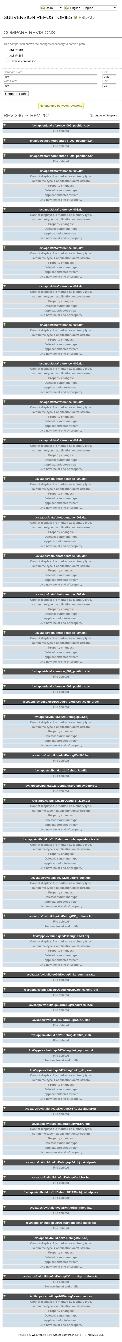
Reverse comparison (23, 61)
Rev (104, 72)
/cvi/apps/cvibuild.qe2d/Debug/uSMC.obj (61, 936)
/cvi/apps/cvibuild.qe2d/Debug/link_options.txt (61, 1050)
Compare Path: (13, 72)
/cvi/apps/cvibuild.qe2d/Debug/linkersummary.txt (61, 974)
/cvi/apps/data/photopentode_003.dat (60, 594)
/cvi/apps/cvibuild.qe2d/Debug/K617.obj (61, 1238)
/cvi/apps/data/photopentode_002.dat (60, 556)
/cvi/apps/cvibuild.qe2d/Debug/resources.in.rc (61, 1005)
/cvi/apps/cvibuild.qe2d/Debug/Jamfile (61, 770)
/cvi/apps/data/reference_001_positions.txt (61, 671)
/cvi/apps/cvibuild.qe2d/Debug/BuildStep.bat (61, 1207)
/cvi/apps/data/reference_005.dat (61, 363)
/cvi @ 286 (17, 49)
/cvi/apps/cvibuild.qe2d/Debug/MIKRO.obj (61, 1123)
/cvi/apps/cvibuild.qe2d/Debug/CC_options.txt (60, 916)
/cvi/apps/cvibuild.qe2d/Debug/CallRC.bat (61, 755)
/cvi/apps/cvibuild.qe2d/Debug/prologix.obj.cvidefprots (61, 701)
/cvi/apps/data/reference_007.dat (61, 440)
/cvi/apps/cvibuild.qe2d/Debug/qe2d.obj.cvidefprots (61, 1162)
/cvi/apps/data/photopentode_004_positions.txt (61, 156)
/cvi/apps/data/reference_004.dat (61, 325)
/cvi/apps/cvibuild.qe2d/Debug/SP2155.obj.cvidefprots (61, 1192)
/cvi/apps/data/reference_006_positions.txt (61, 125)
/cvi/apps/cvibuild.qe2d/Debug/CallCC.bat (61, 1020)
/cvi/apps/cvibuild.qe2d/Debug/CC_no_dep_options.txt (61, 1276)
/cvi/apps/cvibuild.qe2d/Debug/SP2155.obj (61, 800)
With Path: (10, 81)
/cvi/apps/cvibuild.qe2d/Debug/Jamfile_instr (61, 1035)
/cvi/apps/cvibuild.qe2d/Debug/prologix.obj (60, 877)
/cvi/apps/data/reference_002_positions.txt (61, 686)
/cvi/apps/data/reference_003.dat (61, 286)
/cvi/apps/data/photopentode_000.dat (60, 478)
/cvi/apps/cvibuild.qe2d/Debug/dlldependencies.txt (61, 1222)
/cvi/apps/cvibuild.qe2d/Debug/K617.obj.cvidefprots (61, 1108)
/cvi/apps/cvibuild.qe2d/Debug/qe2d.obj (61, 716)
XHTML (92, 1335)
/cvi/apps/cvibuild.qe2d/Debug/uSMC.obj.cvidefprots (61, 785)
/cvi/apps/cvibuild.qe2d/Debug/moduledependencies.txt (61, 839)
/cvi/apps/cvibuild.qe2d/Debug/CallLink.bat (61, 1177)
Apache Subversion (63, 1335)
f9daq (87, 17)
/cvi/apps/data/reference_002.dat (61, 248)
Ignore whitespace (106, 115)
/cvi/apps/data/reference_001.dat (61, 209)
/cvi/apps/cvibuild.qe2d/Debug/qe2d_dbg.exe (61, 1070)
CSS (101, 1335)
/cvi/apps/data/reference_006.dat (61, 402)
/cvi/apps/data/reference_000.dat (61, 171)
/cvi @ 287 (17, 55)
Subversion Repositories (38, 17)
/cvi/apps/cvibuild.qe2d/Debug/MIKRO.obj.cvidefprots (61, 989)
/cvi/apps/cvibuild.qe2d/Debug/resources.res (61, 1296)
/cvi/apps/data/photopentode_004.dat (60, 632)
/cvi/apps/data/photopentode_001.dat (60, 517)
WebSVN (37, 1335)
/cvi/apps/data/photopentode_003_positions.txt (61, 140)
